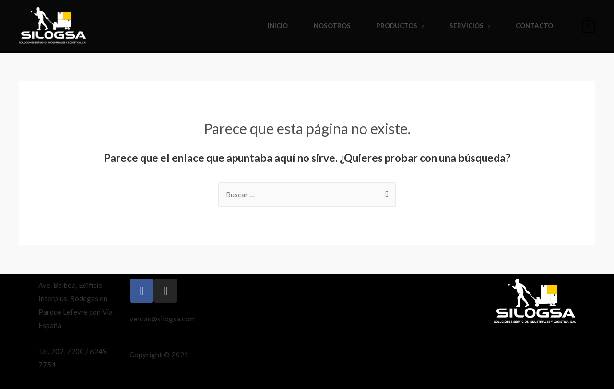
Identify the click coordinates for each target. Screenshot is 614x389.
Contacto (534, 26)
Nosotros (332, 26)
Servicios (466, 26)
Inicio (278, 26)
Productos (396, 26)
